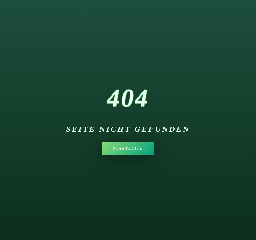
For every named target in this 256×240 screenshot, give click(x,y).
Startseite (128, 148)
